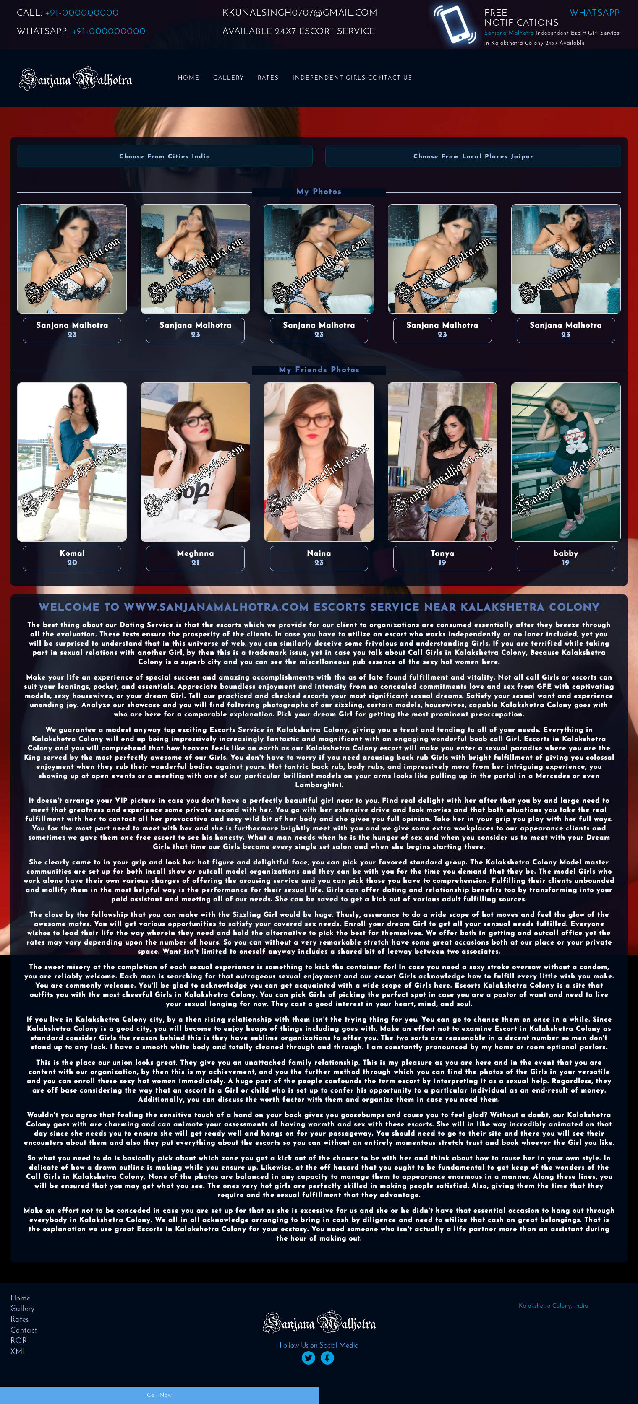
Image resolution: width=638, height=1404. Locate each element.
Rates (268, 78)
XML (18, 1352)
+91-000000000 (82, 13)
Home (189, 78)
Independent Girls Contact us (353, 78)
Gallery (228, 78)
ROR (18, 1341)
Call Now (159, 1395)
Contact (23, 1331)
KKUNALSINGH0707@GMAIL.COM (300, 13)
